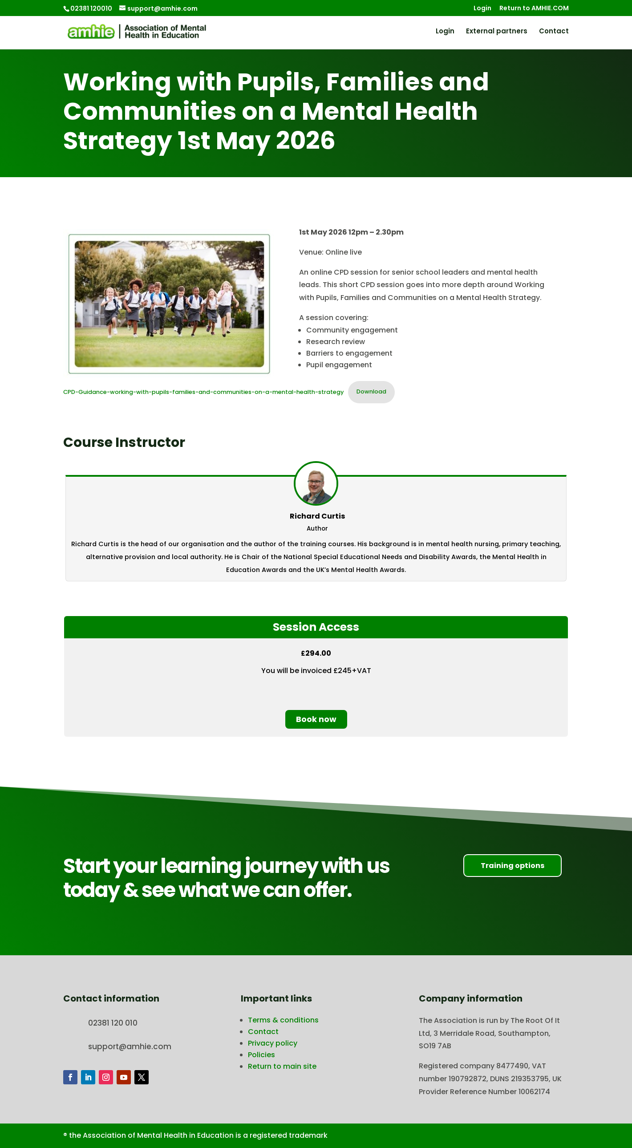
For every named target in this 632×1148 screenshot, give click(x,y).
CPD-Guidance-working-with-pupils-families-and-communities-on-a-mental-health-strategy (203, 391)
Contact (554, 32)
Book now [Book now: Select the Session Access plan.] (316, 719)
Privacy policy (272, 1043)
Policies (261, 1055)
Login (482, 8)
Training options (512, 865)
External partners (496, 32)
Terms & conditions (283, 1020)
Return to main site (282, 1066)
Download (371, 391)
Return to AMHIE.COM (534, 8)
